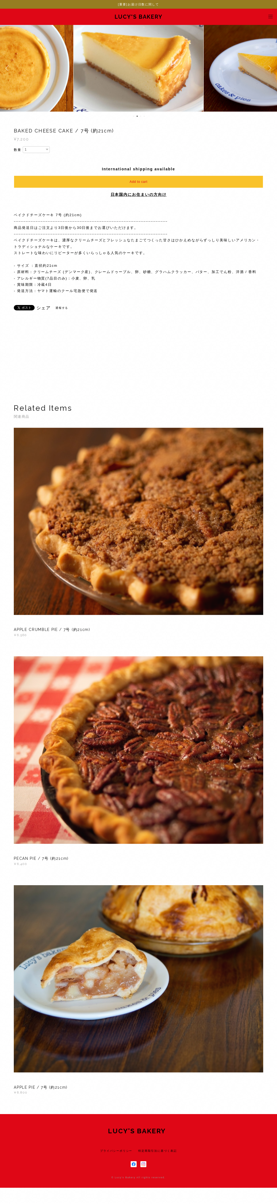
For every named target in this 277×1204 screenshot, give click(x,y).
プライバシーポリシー (116, 1150)
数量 (17, 150)
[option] (138, 68)
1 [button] (133, 116)
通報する (61, 307)
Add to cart (138, 182)
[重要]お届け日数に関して (138, 4)
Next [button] (269, 68)
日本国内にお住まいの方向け (139, 194)
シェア (44, 308)
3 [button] (140, 116)
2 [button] (137, 116)
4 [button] (144, 116)
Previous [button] (8, 68)
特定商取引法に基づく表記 (157, 1150)
